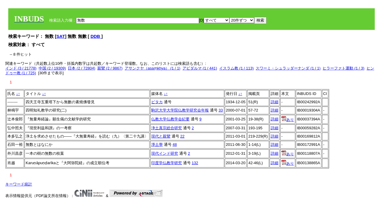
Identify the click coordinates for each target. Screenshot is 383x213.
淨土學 (157, 144)
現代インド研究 (164, 153)
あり (287, 119)
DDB (96, 36)
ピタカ (157, 102)
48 (174, 144)
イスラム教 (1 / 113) (236, 68)
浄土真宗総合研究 (166, 128)
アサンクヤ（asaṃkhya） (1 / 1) (152, 68)
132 (195, 163)
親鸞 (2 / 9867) (109, 68)
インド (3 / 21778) (21, 68)
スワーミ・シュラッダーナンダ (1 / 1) (288, 68)
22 (182, 136)
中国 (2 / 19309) (52, 68)
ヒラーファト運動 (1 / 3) (343, 68)
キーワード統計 (18, 184)
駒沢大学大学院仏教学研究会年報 (180, 110)
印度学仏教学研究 (166, 163)
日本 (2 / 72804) (81, 68)
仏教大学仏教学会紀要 (170, 119)
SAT (60, 36)
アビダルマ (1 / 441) (200, 68)
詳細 (274, 102)
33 (220, 110)
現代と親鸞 (160, 136)
